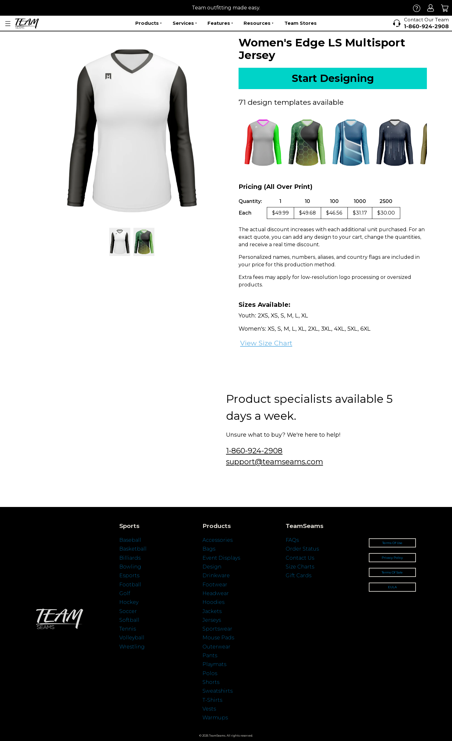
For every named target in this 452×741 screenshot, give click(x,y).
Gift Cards (298, 575)
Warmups (215, 718)
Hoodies (213, 602)
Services (185, 23)
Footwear (214, 585)
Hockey (128, 602)
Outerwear (216, 647)
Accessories (217, 540)
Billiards (130, 558)
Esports (129, 575)
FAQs (292, 540)
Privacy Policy (392, 558)
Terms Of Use (392, 543)
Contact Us (300, 558)
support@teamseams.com (274, 461)
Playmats (214, 664)
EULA (392, 587)
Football (130, 585)
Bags (208, 549)
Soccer (128, 611)
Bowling (130, 567)
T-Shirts (212, 700)
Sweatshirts (217, 691)
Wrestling (132, 647)
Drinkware (216, 575)
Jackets (212, 611)
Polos (209, 673)
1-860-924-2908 (254, 450)
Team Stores (300, 23)
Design (211, 567)
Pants (209, 655)
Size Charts (300, 567)
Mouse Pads (218, 638)
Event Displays (221, 558)
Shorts (210, 682)
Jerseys (211, 620)
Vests (209, 709)
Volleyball (131, 638)
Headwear (215, 593)
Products (148, 23)
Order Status (302, 549)
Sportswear (217, 629)
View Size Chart (266, 343)
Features (220, 23)
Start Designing (333, 78)
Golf (124, 593)
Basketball (133, 549)
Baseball (130, 540)
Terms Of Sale (392, 572)
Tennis (127, 629)
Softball (129, 620)
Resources (258, 23)
